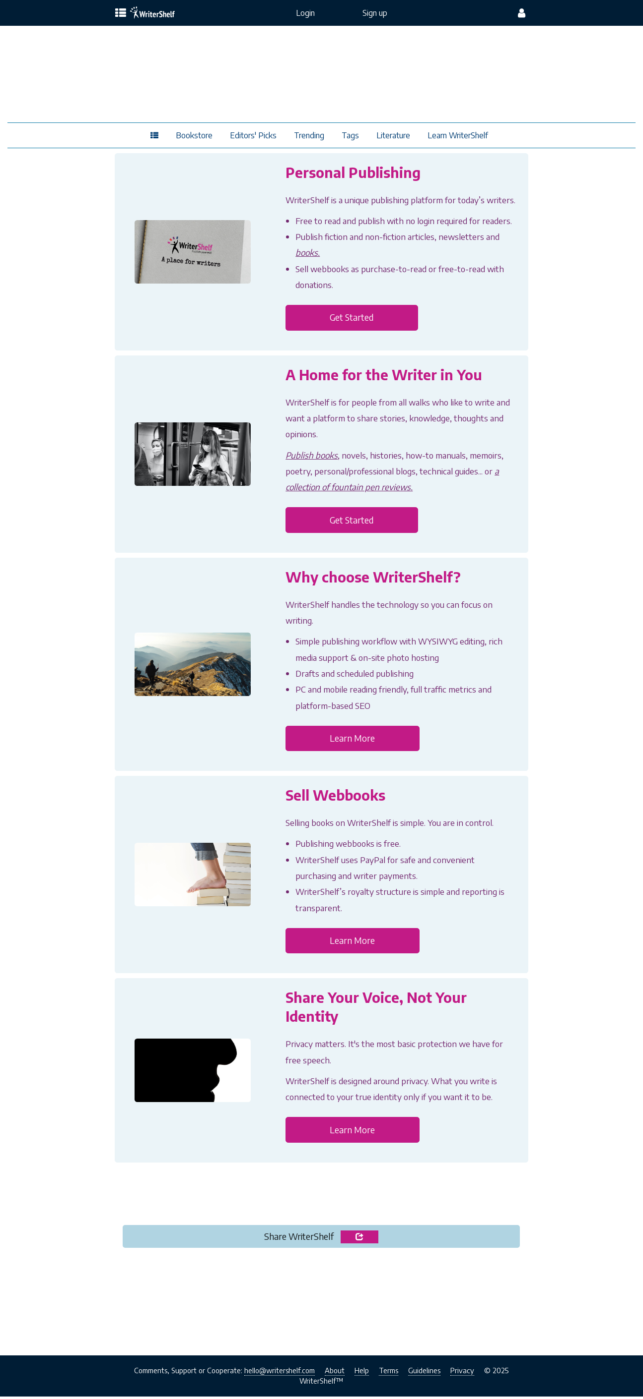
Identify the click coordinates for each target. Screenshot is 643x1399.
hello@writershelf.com (279, 1372)
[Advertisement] (321, 1307)
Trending (309, 135)
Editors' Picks (253, 135)
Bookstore (194, 135)
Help (362, 1372)
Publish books (312, 455)
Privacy (462, 1372)
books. (307, 252)
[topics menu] (120, 13)
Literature (393, 135)
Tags (350, 135)
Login (305, 13)
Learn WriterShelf (458, 135)
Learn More (353, 739)
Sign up (374, 13)
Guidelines (424, 1372)
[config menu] (521, 12)
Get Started (353, 318)
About (335, 1372)
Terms (388, 1372)
